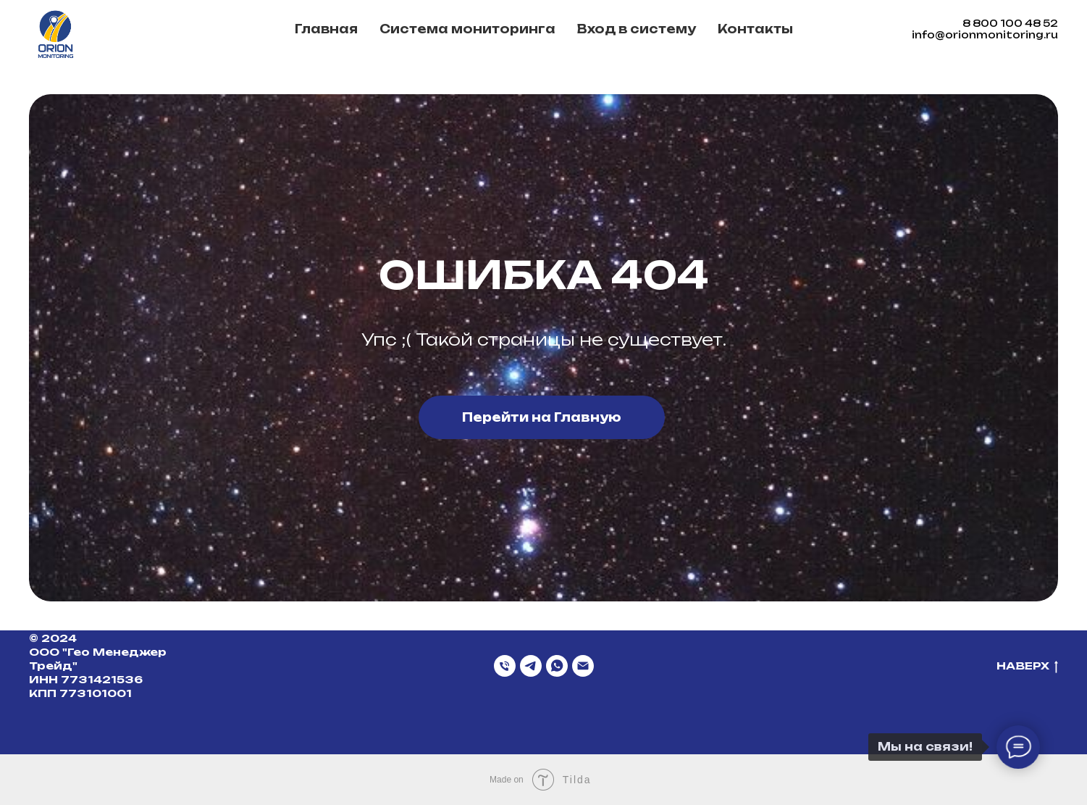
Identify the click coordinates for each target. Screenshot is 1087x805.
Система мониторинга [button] (467, 29)
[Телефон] (505, 666)
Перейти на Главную (541, 417)
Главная (326, 29)
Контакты (755, 29)
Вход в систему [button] (636, 29)
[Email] (583, 666)
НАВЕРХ (1027, 666)
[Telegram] (531, 666)
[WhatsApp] (557, 666)
